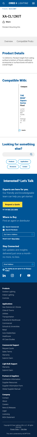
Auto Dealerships (8, 333)
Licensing (6, 414)
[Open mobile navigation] (33, 3)
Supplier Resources (9, 382)
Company (6, 395)
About (4, 401)
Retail (4, 330)
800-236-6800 (13, 210)
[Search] (3, 3)
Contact (24, 166)
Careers (5, 404)
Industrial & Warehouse (11, 320)
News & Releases (9, 408)
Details (22, 130)
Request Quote (8, 348)
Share (6, 22)
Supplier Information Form (12, 386)
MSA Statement (8, 417)
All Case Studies (8, 339)
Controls (5, 298)
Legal (4, 411)
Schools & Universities (10, 326)
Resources (13, 166)
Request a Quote (12, 204)
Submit (32, 264)
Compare (21, 87)
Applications (24, 161)
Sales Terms (7, 352)
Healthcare (6, 336)
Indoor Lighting (8, 295)
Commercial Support (10, 345)
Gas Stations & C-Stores (11, 307)
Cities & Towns (8, 310)
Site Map (24, 429)
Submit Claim (7, 358)
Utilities (5, 314)
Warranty (6, 355)
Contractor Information (11, 379)
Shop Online (15, 239)
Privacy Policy (14, 429)
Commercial (7, 323)
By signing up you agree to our (18, 269)
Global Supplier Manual (11, 389)
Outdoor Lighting (8, 292)
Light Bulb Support (9, 364)
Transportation (8, 317)
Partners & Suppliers (10, 376)
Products (4, 9)
